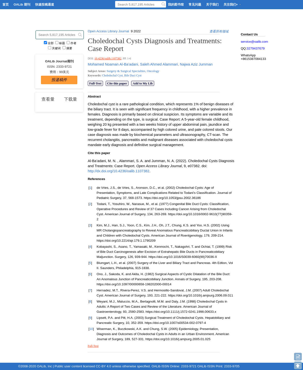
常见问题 (195, 4)
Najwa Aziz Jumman (196, 64)
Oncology (153, 71)
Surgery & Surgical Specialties (126, 71)
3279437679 (256, 48)
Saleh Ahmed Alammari (158, 64)
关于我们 (212, 4)
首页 (5, 4)
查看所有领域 (218, 31)
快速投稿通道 (44, 4)
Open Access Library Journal (108, 31)
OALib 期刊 (22, 4)
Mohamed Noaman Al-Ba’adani (113, 64)
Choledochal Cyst (112, 75)
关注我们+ (232, 4)
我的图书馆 (176, 4)
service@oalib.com (254, 41)
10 (91, 329)
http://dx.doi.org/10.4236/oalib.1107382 (118, 171)
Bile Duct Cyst (133, 75)
